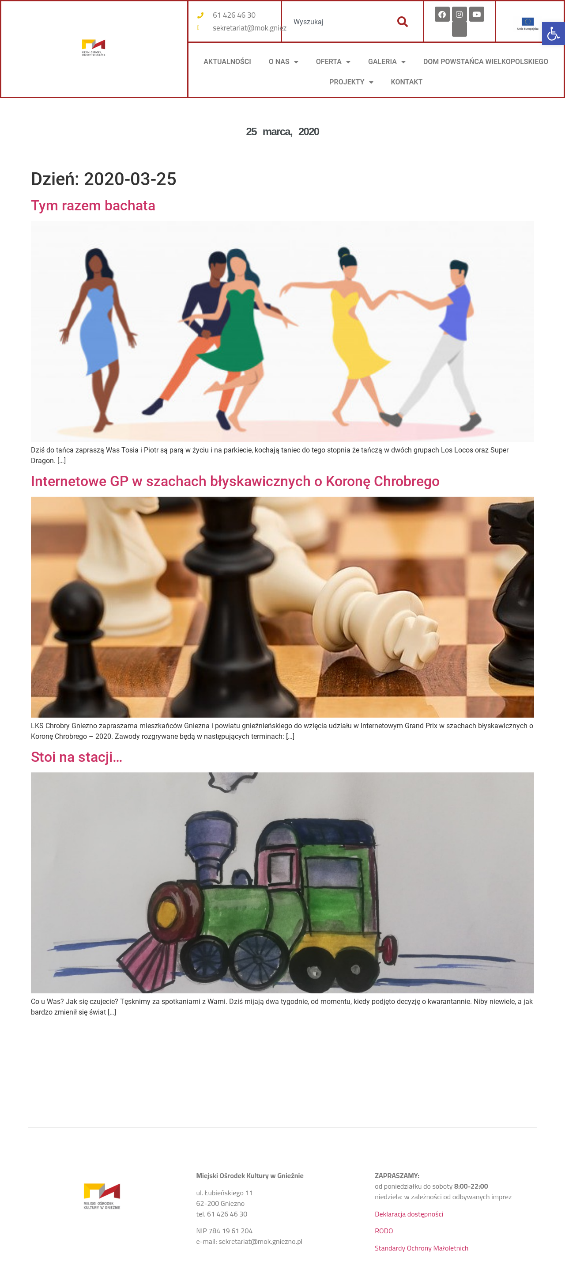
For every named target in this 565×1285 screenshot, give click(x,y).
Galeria (387, 62)
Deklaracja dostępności (409, 1213)
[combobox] (334, 22)
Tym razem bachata (93, 205)
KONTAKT (407, 82)
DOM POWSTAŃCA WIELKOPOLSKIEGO (485, 61)
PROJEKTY (351, 82)
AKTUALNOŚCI (227, 61)
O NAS (283, 62)
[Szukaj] (402, 22)
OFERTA (333, 62)
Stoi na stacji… (77, 757)
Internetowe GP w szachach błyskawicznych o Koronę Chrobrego (235, 481)
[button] (553, 33)
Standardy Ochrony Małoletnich (421, 1248)
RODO (384, 1230)
